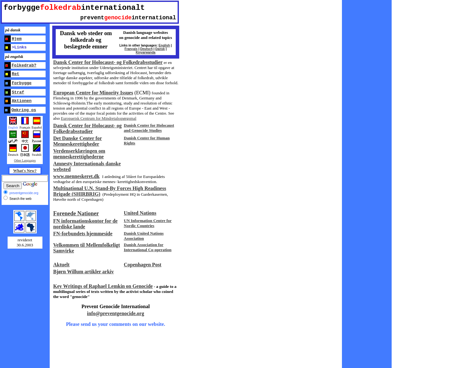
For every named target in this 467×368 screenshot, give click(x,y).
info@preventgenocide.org (115, 313)
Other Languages (25, 160)
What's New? (24, 170)
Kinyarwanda (145, 52)
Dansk (160, 49)
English (164, 45)
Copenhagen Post (142, 264)
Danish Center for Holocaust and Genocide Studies (149, 128)
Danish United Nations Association (144, 236)
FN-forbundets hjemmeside (82, 233)
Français (130, 49)
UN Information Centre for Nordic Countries (148, 223)
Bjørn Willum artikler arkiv (83, 271)
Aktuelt (61, 264)
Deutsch (146, 49)
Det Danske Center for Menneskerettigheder (77, 141)
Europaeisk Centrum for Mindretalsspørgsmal (98, 118)
